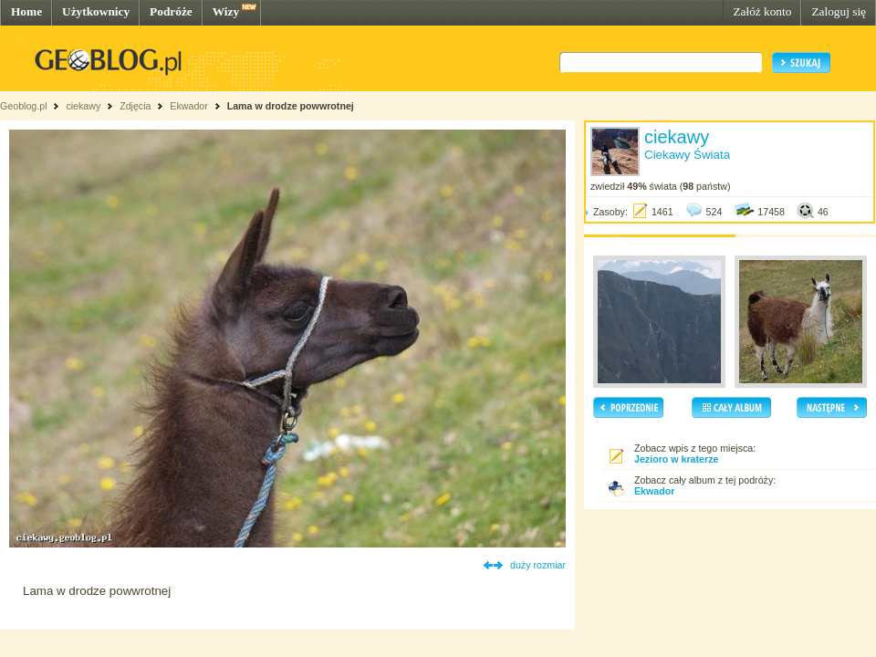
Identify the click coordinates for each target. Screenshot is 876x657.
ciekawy (83, 105)
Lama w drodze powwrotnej (290, 105)
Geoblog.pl (23, 105)
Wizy (226, 11)
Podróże (171, 11)
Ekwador (188, 105)
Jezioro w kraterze (676, 459)
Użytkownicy (96, 11)
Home (26, 11)
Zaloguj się (838, 11)
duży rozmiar (538, 564)
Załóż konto (762, 11)
